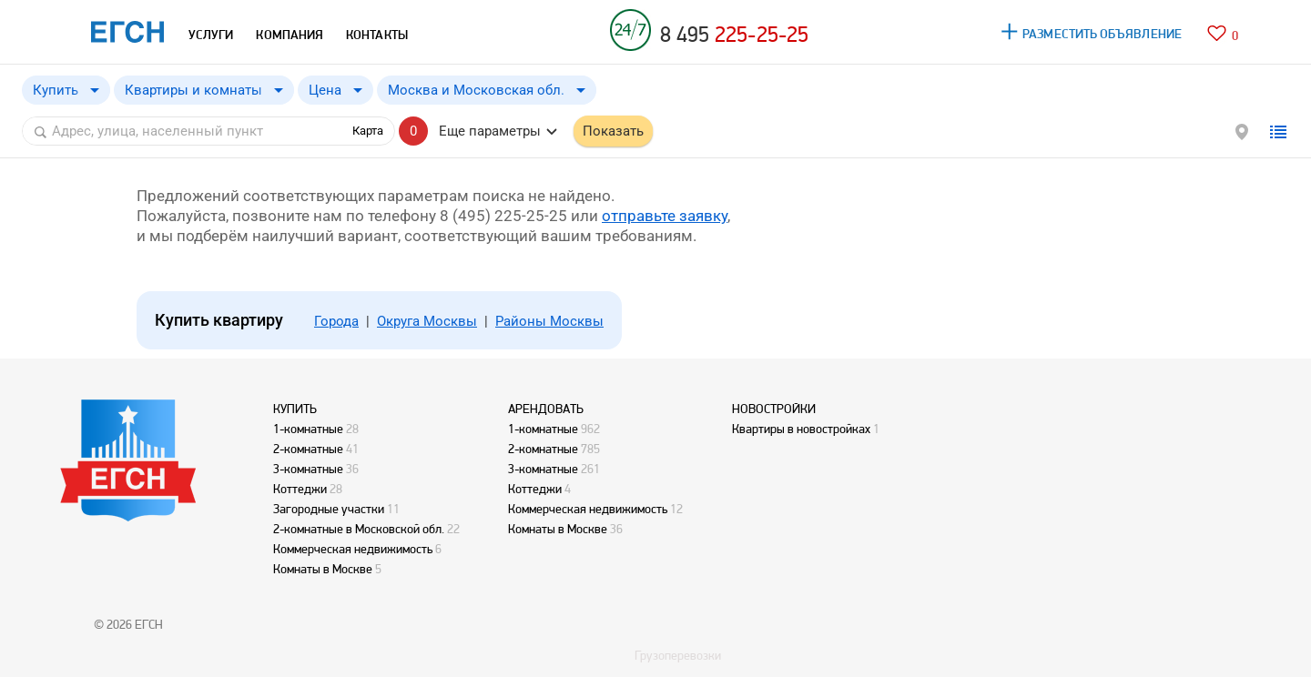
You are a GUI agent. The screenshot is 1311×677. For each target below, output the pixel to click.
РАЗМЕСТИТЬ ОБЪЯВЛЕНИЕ (1102, 33)
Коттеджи (300, 488)
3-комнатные (308, 468)
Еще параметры (490, 131)
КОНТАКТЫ (377, 34)
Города (336, 321)
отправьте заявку (664, 216)
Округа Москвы (427, 321)
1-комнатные (308, 428)
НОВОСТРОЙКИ (774, 408)
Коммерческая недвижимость (352, 548)
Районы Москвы (549, 321)
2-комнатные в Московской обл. (358, 528)
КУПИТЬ (295, 408)
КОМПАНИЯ (289, 34)
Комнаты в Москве (322, 568)
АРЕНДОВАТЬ (546, 408)
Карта (367, 130)
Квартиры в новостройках (801, 428)
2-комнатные (308, 448)
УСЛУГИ (210, 34)
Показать (613, 131)
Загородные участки (328, 508)
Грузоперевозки (678, 655)
